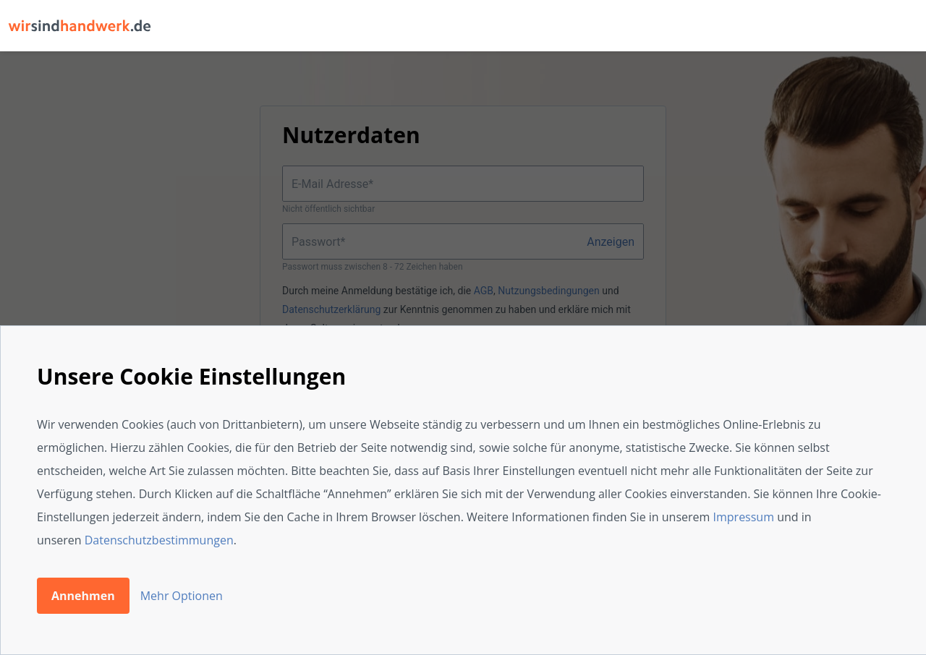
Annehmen (83, 596)
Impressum (743, 517)
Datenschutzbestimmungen (159, 540)
